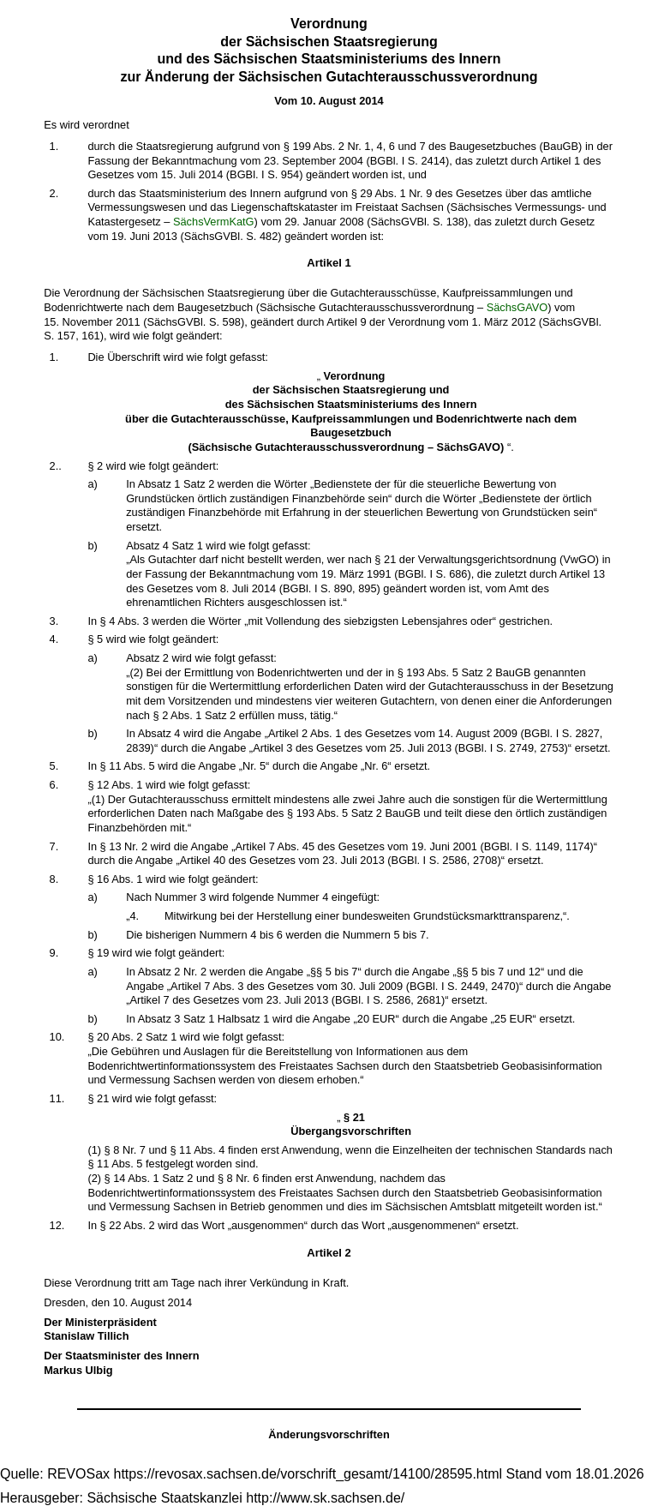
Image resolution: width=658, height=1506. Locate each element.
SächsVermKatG (213, 221)
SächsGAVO (517, 307)
